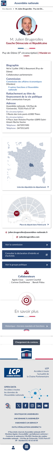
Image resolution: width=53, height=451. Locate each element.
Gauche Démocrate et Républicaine (26, 43)
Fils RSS (28, 436)
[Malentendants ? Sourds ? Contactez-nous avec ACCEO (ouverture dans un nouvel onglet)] (7, 405)
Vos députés (7, 9)
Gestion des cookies (39, 436)
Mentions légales (11, 434)
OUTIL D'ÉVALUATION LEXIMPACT (26, 427)
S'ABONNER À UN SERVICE (25, 423)
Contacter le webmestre (15, 436)
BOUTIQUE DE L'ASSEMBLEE (26, 414)
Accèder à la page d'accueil (3, 3)
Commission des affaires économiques (24, 82)
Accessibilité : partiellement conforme (33, 434)
